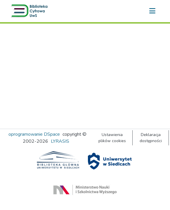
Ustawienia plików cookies (112, 138)
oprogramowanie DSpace (34, 134)
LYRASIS (60, 141)
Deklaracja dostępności (151, 138)
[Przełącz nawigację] (152, 11)
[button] (30, 11)
